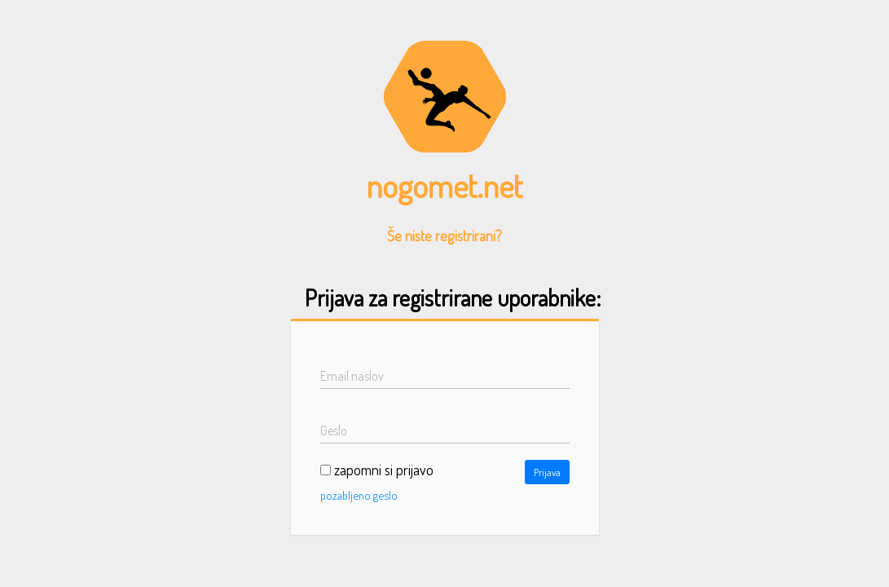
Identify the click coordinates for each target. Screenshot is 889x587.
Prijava (547, 472)
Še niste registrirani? (444, 236)
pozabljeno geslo (359, 495)
